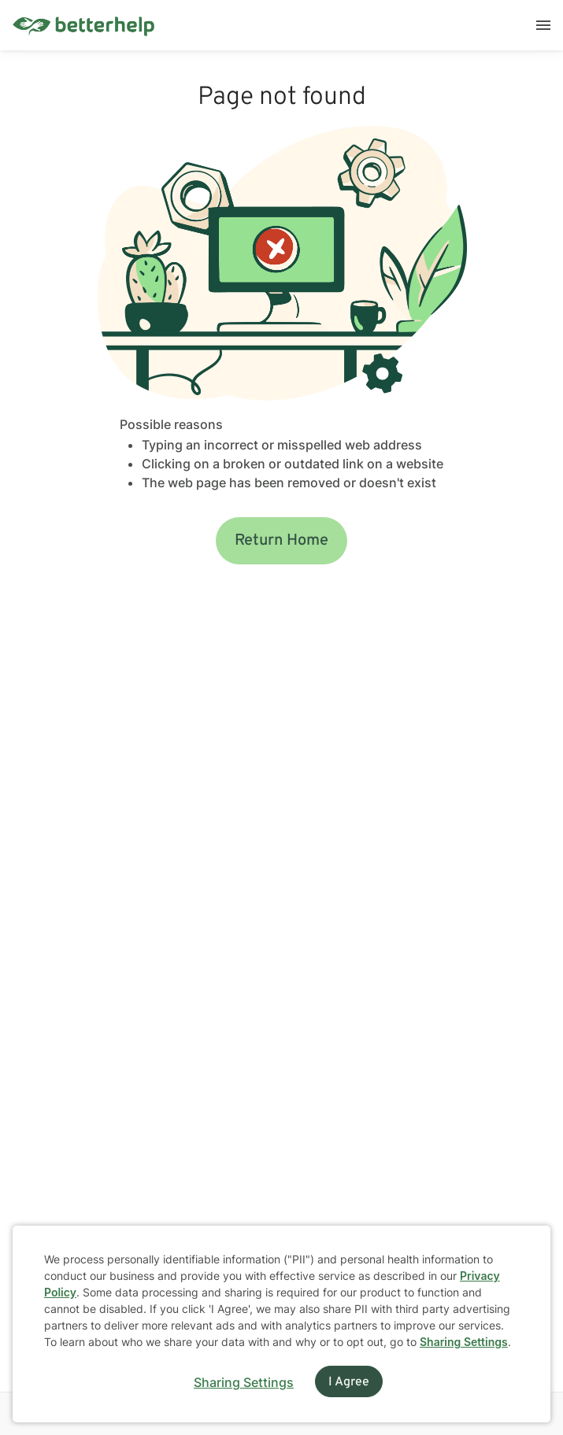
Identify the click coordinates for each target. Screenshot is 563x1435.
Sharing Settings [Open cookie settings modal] (244, 1382)
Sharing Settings (464, 1341)
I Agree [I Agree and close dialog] (348, 1382)
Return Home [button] (281, 541)
